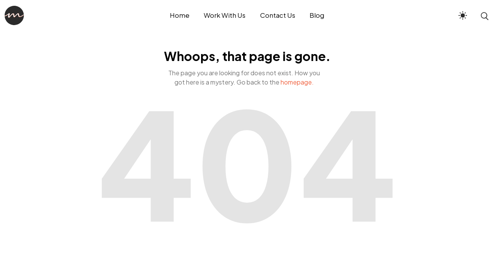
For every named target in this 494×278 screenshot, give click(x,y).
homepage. (297, 82)
